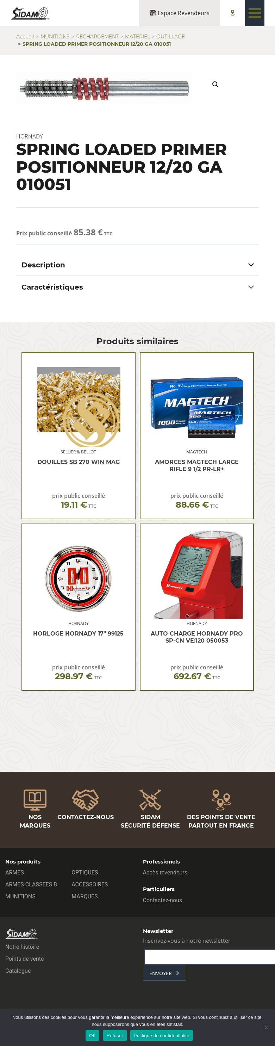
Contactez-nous (162, 900)
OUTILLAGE (170, 36)
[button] (215, 84)
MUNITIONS (55, 36)
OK (92, 1035)
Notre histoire (22, 946)
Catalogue (18, 970)
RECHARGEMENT (97, 36)
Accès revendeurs (165, 872)
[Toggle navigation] (254, 13)
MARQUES (84, 896)
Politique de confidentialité (161, 1035)
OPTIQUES (84, 872)
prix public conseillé (78, 501)
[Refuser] (266, 1027)
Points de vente (24, 958)
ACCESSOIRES (89, 884)
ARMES (14, 872)
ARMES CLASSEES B (31, 884)
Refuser (114, 1035)
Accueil (25, 36)
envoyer (160, 973)
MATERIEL (137, 36)
